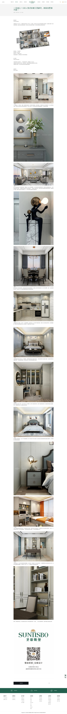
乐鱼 (34, 702)
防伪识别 (13, 690)
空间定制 (49, 699)
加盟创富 (58, 699)
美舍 (31, 705)
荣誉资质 (22, 699)
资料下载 (33, 690)
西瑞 (31, 699)
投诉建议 (53, 690)
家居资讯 (13, 699)
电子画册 (22, 702)
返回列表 (21, 683)
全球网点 (2, 2)
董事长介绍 (5, 699)
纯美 (31, 708)
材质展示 (49, 702)
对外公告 (31, 702)
